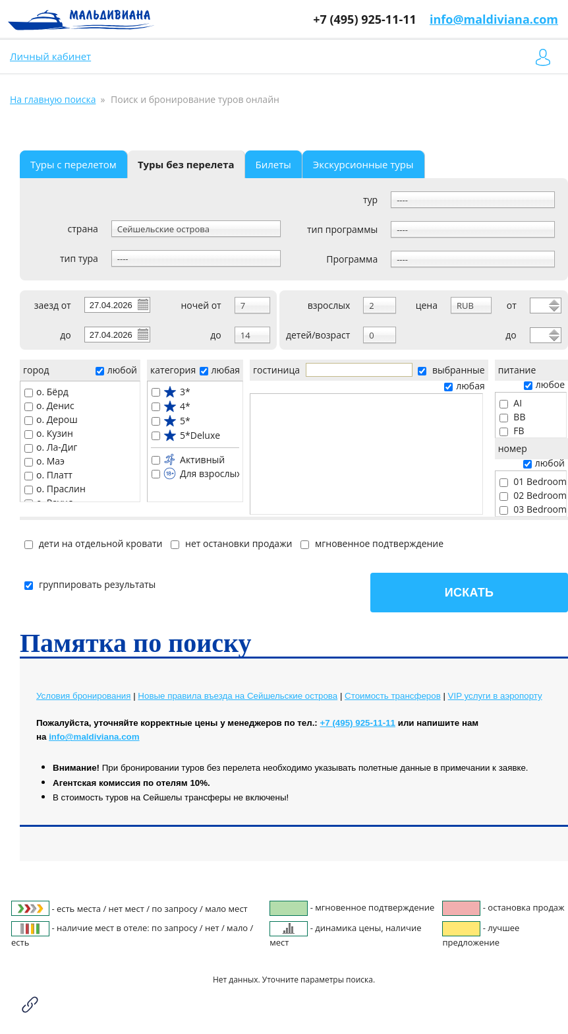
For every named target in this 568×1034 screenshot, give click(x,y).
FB (512, 430)
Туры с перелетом (73, 164)
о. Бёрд (46, 391)
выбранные (451, 370)
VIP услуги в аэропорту (495, 696)
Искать (469, 592)
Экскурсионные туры (363, 164)
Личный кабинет (50, 56)
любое (544, 384)
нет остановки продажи (231, 543)
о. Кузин (48, 433)
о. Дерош (51, 419)
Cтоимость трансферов (393, 696)
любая (220, 370)
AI (510, 403)
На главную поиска (53, 99)
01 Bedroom (532, 481)
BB (512, 416)
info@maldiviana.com (494, 19)
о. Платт (48, 475)
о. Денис (49, 405)
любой (116, 370)
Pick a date (142, 304)
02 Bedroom (532, 495)
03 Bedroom (532, 509)
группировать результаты (90, 584)
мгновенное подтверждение (371, 543)
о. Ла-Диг (50, 447)
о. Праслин (55, 488)
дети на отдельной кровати (93, 543)
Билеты (273, 164)
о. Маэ (44, 461)
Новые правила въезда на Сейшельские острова (237, 696)
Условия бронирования (83, 696)
